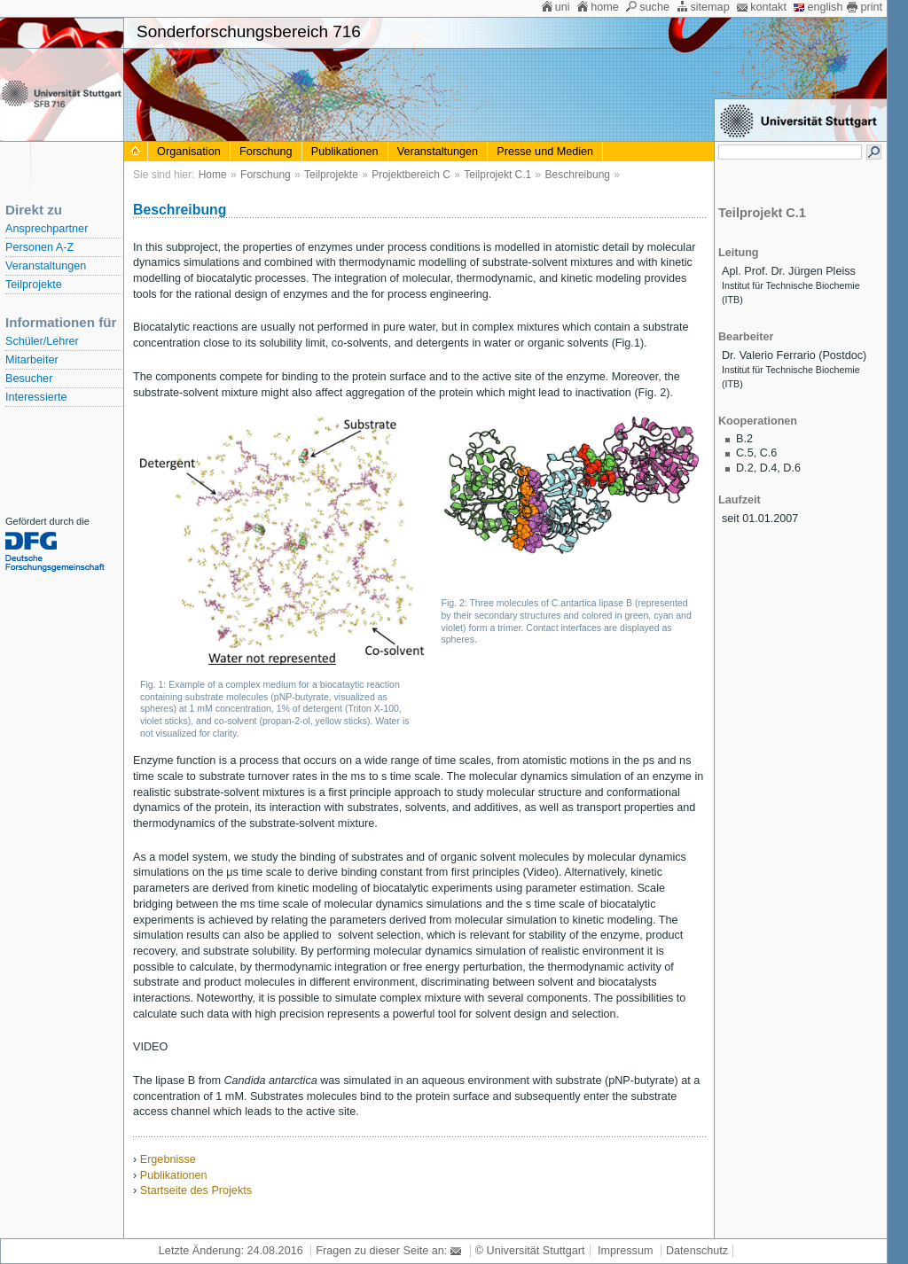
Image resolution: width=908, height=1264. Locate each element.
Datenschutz (697, 1250)
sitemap (709, 7)
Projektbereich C (411, 174)
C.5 (745, 453)
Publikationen (345, 151)
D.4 (769, 468)
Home (213, 174)
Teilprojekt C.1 (497, 174)
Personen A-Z (39, 247)
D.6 (792, 468)
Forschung (266, 151)
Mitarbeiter (32, 360)
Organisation (189, 151)
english (824, 7)
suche (654, 7)
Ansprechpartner (46, 228)
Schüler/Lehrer (42, 341)
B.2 (744, 439)
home (605, 7)
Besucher (28, 378)
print (871, 7)
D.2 (745, 468)
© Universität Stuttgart (530, 1250)
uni (562, 7)
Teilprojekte (33, 284)
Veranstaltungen (45, 266)
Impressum (625, 1250)
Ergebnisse (168, 1159)
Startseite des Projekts (196, 1190)
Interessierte (36, 397)
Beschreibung (577, 174)
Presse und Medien (545, 151)
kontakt (768, 7)
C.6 (769, 453)
